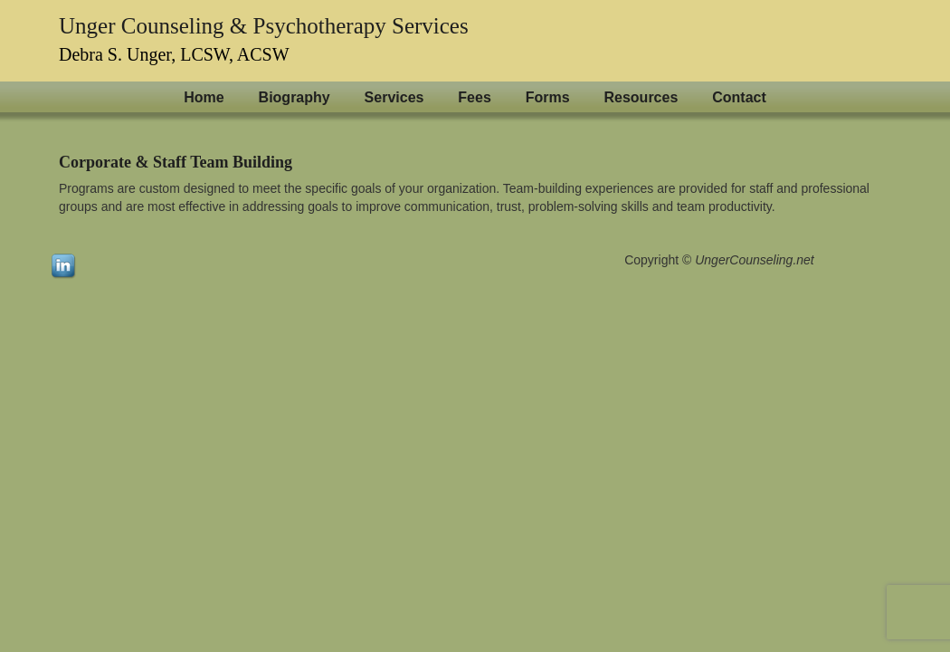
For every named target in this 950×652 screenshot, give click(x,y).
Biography (294, 97)
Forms (548, 97)
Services (394, 97)
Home (203, 97)
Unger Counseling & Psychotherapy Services (264, 26)
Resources (640, 97)
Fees (474, 97)
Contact (739, 97)
